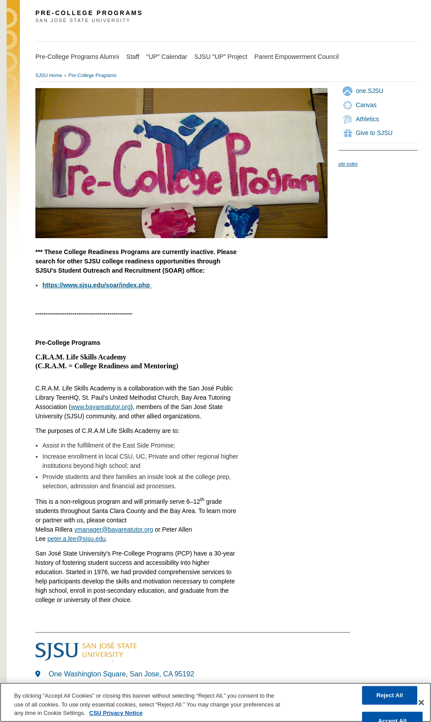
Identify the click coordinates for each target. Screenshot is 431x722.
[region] (215, 702)
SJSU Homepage (13, 30)
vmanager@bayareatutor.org (113, 529)
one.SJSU (369, 90)
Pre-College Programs (93, 75)
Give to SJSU (374, 132)
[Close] (421, 702)
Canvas (366, 104)
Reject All (389, 695)
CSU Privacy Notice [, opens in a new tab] (116, 713)
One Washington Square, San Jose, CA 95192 (121, 674)
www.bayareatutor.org (100, 406)
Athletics (367, 119)
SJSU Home (48, 75)
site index (348, 163)
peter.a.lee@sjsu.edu (76, 538)
